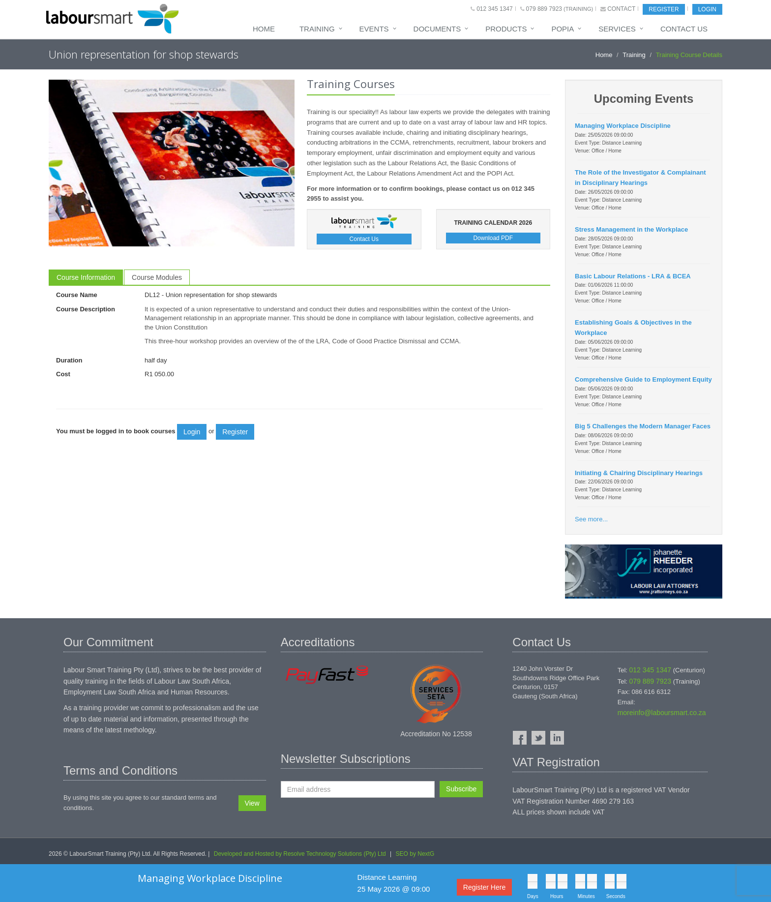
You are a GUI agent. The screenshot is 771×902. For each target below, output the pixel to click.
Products (506, 29)
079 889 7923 (544, 8)
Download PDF (493, 238)
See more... (591, 519)
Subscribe (461, 789)
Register (664, 9)
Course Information (86, 277)
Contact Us (684, 29)
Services (617, 29)
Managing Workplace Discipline (210, 878)
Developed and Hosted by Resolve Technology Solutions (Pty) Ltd (300, 853)
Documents (437, 29)
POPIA (562, 29)
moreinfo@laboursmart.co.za (662, 713)
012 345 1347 (494, 8)
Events (374, 29)
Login (707, 9)
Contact (621, 8)
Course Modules (157, 277)
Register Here (484, 887)
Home (264, 29)
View (252, 803)
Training (317, 29)
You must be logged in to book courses (115, 431)
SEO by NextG (415, 853)
